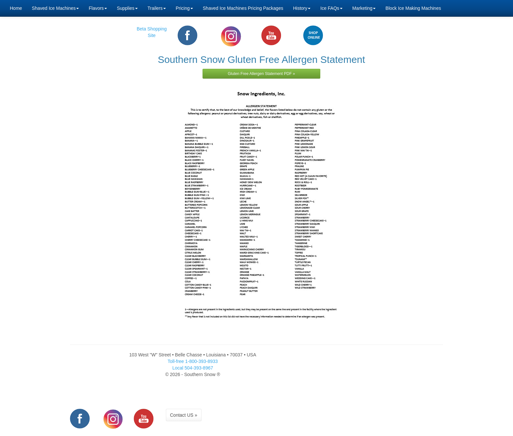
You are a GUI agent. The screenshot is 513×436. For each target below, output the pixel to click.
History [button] (302, 8)
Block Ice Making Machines (413, 8)
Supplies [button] (127, 8)
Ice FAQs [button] (331, 8)
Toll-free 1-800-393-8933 (193, 361)
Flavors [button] (98, 8)
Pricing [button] (184, 8)
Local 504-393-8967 (192, 367)
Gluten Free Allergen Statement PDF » (261, 73)
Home (16, 8)
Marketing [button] (364, 8)
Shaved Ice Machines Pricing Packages (243, 8)
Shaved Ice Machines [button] (55, 8)
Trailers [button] (157, 8)
